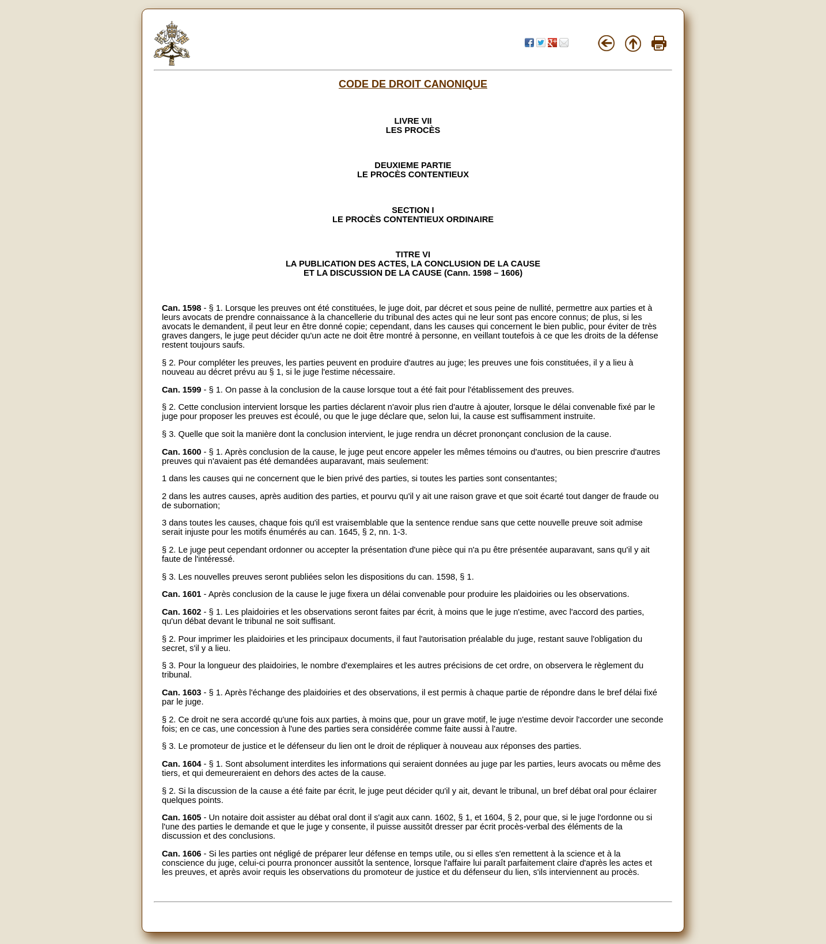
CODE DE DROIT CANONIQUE (413, 84)
